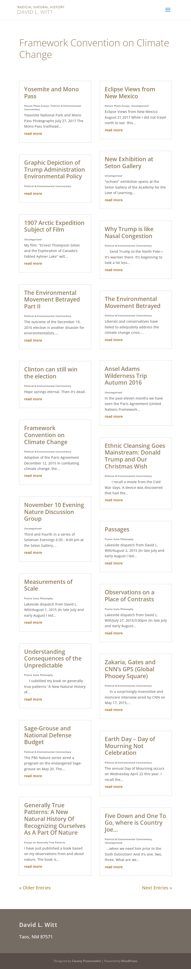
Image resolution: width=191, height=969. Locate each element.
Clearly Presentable (86, 961)
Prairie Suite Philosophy (38, 598)
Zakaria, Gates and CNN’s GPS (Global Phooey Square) (130, 669)
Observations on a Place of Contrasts (129, 595)
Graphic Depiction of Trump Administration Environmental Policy (54, 169)
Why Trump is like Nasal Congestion (129, 232)
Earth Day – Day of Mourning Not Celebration (130, 746)
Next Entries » (157, 888)
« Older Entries (35, 888)
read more (33, 133)
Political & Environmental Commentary (47, 186)
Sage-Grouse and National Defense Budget (47, 735)
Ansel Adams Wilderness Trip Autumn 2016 (126, 375)
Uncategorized (33, 239)
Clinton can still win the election (51, 372)
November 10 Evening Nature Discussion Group (54, 511)
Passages (117, 529)
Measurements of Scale (48, 585)
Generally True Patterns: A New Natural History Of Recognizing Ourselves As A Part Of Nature (55, 818)
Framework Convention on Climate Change (45, 435)
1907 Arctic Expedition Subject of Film (54, 226)
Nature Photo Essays (36, 105)
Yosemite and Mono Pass (51, 92)
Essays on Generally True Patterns (44, 842)
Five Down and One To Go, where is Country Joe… (135, 822)
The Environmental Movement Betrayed (132, 302)
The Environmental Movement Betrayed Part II (52, 299)
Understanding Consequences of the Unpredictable (53, 658)
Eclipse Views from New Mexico (130, 92)
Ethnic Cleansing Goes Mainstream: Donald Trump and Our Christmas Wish (135, 456)
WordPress (129, 961)
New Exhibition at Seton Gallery (129, 162)
